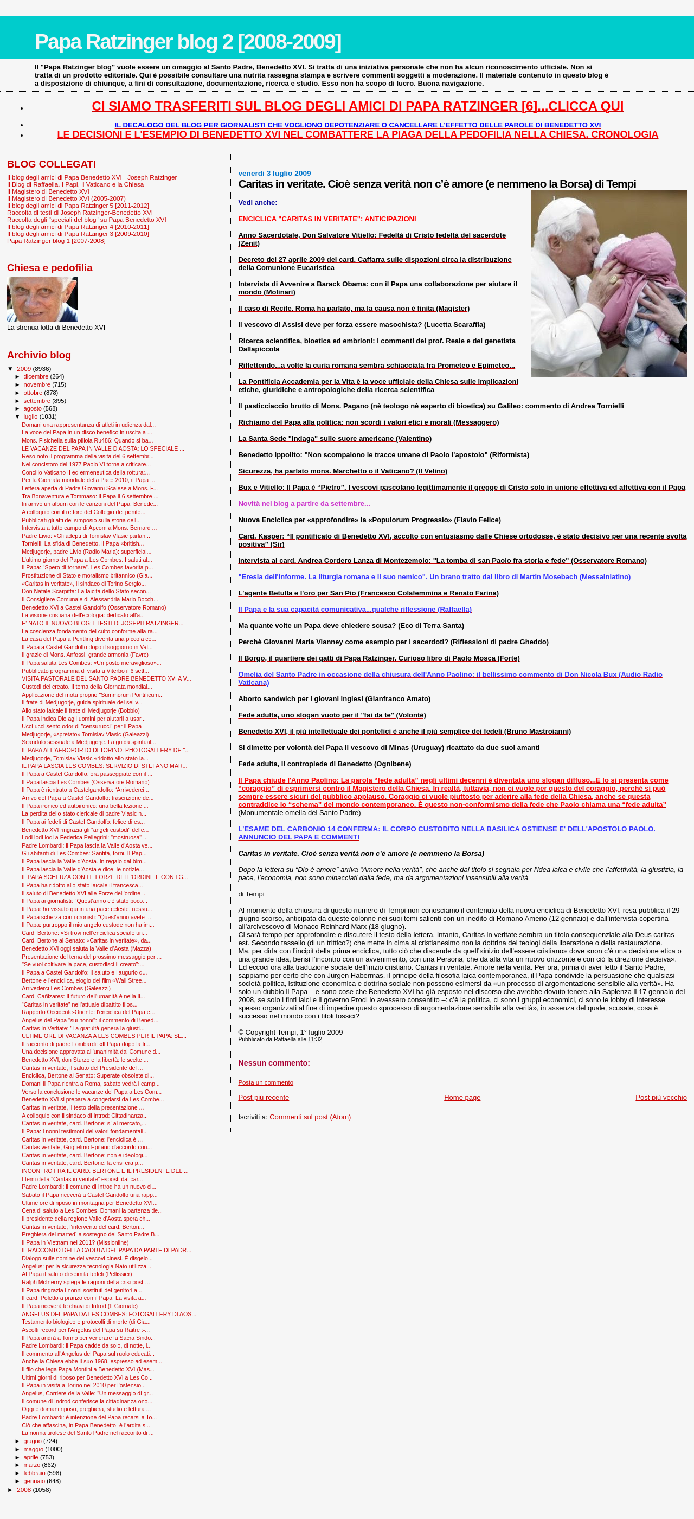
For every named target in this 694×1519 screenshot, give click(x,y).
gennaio (35, 1481)
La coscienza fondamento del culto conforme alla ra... (90, 631)
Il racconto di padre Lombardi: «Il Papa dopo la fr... (86, 1044)
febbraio (35, 1473)
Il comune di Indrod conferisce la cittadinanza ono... (87, 1401)
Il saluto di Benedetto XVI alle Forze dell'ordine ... (84, 893)
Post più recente (263, 1097)
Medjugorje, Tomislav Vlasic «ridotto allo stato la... (85, 758)
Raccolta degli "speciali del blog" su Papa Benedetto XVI (86, 219)
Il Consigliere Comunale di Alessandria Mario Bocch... (90, 599)
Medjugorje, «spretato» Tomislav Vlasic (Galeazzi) (85, 734)
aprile (32, 1457)
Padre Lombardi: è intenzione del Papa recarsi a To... (89, 1417)
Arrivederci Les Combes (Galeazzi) (66, 988)
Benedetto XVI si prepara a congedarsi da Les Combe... (93, 1099)
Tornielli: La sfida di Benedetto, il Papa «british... (83, 543)
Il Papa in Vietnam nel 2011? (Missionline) (75, 1242)
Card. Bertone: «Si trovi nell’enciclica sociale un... (84, 933)
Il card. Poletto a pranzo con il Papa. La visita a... (84, 1297)
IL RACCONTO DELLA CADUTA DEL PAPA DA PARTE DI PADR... (106, 1250)
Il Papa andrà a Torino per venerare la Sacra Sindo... (89, 1338)
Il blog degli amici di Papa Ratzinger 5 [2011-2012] (78, 205)
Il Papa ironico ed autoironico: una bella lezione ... (85, 806)
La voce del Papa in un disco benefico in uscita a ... (87, 432)
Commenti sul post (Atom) (310, 1117)
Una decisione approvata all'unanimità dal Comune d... (91, 1051)
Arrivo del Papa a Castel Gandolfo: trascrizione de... (87, 797)
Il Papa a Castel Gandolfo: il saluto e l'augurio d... (84, 972)
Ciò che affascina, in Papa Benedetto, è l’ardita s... (86, 1425)
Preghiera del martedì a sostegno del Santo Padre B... (90, 1234)
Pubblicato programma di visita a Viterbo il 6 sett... (85, 671)
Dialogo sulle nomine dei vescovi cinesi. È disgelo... (87, 1258)
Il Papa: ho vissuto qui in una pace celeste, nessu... (87, 909)
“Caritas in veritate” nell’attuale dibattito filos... (79, 1004)
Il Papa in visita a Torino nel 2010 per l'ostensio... (84, 1385)
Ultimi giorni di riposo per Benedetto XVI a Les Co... (87, 1377)
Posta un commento (265, 1082)
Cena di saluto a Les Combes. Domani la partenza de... (92, 1210)
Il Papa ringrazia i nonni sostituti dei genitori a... (82, 1290)
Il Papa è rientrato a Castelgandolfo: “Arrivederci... (85, 789)
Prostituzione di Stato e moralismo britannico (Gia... (87, 575)
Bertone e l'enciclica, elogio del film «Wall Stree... (84, 980)
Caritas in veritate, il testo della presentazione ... (83, 1107)
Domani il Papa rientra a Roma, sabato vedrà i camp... (91, 1083)
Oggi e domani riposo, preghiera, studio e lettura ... (86, 1409)
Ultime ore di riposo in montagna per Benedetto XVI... (90, 1203)
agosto (34, 408)
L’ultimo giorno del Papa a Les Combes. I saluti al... (87, 559)
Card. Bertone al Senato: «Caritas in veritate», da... (87, 940)
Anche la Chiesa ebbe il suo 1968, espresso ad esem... (92, 1361)
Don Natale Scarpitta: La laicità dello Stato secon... (86, 591)
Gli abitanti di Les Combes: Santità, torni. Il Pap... (84, 853)
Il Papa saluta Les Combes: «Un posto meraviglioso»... (92, 662)
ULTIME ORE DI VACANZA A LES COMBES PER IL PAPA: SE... (104, 1036)
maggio (35, 1449)
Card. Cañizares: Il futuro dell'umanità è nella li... (83, 996)
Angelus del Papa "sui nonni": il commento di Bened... (90, 1020)
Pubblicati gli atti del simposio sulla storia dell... (81, 520)
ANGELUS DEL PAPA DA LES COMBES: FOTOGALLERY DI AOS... (109, 1314)
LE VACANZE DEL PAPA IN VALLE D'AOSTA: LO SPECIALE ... (103, 448)
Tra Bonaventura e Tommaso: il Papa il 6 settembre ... (90, 496)
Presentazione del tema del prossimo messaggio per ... (92, 956)
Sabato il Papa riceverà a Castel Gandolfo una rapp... (90, 1194)
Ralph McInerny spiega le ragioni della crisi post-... (86, 1282)
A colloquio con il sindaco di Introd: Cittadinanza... (85, 1115)
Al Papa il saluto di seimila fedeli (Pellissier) (77, 1274)
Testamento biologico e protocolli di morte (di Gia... (86, 1321)
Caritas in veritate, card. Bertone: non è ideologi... (84, 1155)
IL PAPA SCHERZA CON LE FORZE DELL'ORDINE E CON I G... (105, 877)
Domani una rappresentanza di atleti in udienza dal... (89, 424)
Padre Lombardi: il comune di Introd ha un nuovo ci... (89, 1186)
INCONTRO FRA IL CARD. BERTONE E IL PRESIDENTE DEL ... (105, 1171)
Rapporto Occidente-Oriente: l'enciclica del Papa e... (88, 1012)
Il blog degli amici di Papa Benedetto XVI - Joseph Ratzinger (92, 177)
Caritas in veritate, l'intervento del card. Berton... (83, 1226)
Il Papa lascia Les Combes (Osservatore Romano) (86, 782)
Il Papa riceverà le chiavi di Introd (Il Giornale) (80, 1306)
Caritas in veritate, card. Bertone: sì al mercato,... (84, 1123)
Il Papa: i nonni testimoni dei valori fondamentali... (85, 1131)
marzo (33, 1465)
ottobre (34, 392)
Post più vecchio (661, 1097)
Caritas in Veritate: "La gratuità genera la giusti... (83, 1028)
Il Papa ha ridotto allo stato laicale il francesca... (82, 885)
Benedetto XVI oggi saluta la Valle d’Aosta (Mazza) (86, 948)
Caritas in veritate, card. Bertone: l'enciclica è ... (82, 1139)
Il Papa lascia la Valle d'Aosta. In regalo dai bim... (84, 861)
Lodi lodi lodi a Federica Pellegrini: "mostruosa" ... (85, 837)
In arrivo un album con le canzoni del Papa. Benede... (90, 504)
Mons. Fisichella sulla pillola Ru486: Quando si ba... (87, 440)
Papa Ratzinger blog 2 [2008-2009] (188, 41)
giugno (34, 1441)
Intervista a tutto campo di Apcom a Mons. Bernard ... (89, 527)
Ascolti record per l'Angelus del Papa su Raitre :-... (86, 1329)
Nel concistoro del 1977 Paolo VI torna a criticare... (86, 464)
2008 (25, 1489)
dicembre (37, 376)
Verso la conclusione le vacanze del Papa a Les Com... (92, 1091)
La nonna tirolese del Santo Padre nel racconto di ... (87, 1433)
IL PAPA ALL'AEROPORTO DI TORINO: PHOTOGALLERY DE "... (106, 750)
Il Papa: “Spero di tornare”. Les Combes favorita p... (87, 567)
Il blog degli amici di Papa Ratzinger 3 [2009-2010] (78, 233)
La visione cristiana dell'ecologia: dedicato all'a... (83, 615)
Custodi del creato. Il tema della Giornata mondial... (87, 686)
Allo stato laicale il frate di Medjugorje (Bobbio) (81, 710)
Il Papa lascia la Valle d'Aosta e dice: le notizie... (83, 869)
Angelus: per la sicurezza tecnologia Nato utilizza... (86, 1266)
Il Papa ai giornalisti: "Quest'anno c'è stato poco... (84, 901)
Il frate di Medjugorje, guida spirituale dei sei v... (82, 702)
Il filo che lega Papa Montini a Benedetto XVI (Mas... (88, 1369)
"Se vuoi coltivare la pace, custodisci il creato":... (83, 964)
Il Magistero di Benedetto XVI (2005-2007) (66, 198)
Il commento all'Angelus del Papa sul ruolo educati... (88, 1353)
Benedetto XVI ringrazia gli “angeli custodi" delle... (85, 829)
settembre (38, 401)
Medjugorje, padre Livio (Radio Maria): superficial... (86, 551)
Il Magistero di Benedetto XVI (48, 191)
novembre (38, 384)
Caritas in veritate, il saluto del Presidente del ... (82, 1068)
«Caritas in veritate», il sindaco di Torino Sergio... (84, 583)
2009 (25, 368)
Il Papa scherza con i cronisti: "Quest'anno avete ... (86, 917)
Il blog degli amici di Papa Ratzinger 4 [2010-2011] (78, 226)
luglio (32, 416)
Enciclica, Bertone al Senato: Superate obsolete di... (88, 1075)
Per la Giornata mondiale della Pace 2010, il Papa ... (88, 480)
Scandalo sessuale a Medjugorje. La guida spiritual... (89, 742)
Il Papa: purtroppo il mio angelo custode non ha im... (88, 924)
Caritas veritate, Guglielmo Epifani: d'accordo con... (87, 1147)
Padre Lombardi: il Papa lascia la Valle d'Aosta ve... (87, 845)
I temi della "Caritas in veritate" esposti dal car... (82, 1179)
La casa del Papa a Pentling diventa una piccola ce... (89, 639)
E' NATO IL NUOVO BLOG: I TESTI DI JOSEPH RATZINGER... (102, 623)
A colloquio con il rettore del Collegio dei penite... (83, 512)
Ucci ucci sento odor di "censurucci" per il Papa (82, 726)
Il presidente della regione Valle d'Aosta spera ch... (86, 1218)
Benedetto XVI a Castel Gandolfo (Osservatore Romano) (94, 607)
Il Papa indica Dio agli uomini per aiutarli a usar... (84, 718)
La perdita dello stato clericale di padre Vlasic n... (84, 813)
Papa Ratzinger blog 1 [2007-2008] (56, 240)
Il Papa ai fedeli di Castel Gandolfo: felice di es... (83, 821)
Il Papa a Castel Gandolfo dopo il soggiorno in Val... (87, 647)
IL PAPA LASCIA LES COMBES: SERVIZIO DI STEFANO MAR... (104, 765)
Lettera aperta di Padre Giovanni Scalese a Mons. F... (90, 488)
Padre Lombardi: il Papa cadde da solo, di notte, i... (87, 1345)
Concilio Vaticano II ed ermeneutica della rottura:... (86, 472)
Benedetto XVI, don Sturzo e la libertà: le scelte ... (85, 1059)
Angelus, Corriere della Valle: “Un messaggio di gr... (87, 1393)
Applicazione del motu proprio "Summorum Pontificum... (93, 694)
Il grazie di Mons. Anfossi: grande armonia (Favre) (85, 654)
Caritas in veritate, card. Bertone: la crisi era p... (82, 1162)
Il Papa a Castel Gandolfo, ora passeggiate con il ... (87, 774)
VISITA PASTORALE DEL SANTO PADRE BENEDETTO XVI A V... (106, 678)
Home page (462, 1097)
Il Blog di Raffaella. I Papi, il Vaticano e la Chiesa (75, 184)
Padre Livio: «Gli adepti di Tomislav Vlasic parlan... (86, 536)
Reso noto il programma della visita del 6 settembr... (87, 456)
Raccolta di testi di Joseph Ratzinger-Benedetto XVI (80, 212)
